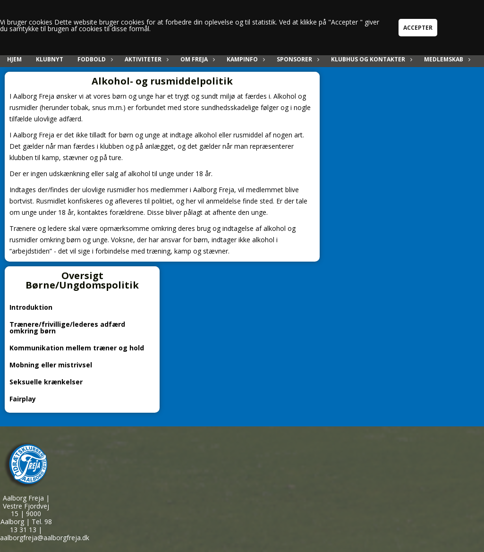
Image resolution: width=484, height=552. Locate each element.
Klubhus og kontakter (370, 59)
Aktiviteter (145, 59)
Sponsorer (297, 59)
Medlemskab (446, 59)
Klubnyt (49, 59)
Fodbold (93, 59)
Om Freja (196, 59)
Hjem (14, 59)
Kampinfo (245, 59)
